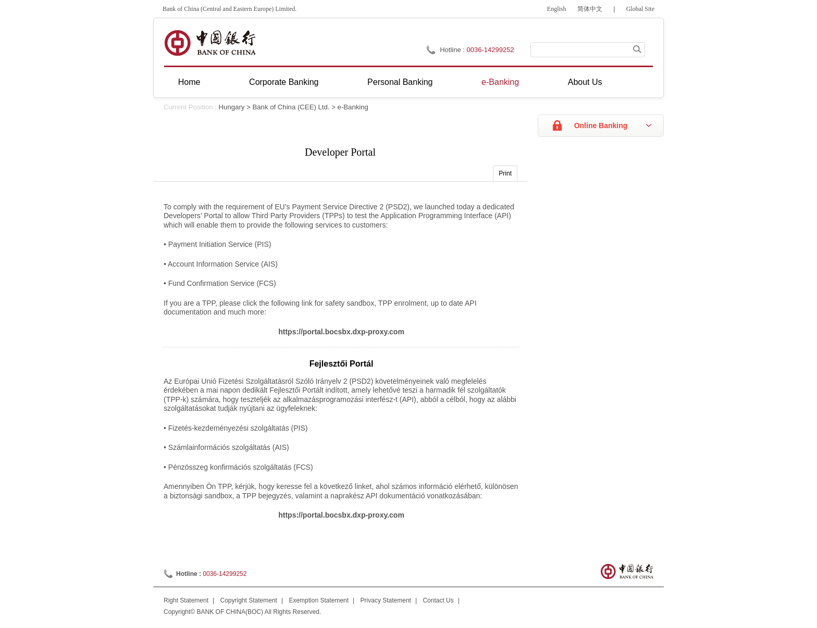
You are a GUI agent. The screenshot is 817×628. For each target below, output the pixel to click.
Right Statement (186, 600)
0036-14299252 (490, 50)
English (556, 8)
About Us (585, 82)
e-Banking (500, 82)
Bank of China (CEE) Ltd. (290, 107)
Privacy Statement (386, 600)
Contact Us (438, 600)
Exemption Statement (319, 600)
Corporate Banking (283, 82)
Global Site (640, 8)
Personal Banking (399, 82)
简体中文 (589, 8)
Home (189, 82)
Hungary (232, 107)
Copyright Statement (248, 600)
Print (505, 173)
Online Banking (601, 125)
